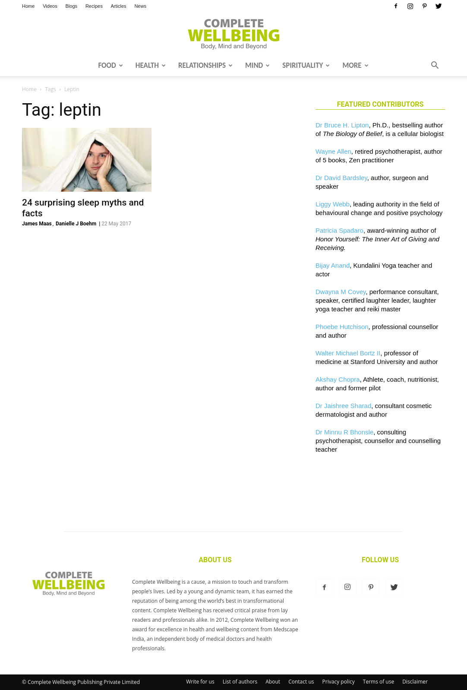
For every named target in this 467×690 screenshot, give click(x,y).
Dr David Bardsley (341, 177)
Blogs (72, 6)
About (272, 681)
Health (151, 65)
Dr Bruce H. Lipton (342, 125)
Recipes (94, 6)
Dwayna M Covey (341, 291)
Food (110, 65)
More (355, 65)
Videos (50, 6)
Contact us (301, 681)
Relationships (205, 65)
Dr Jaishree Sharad (343, 405)
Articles (118, 6)
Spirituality (306, 65)
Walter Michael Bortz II (348, 353)
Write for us (200, 681)
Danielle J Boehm (76, 224)
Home (28, 6)
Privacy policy (338, 681)
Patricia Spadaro (339, 230)
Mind (257, 65)
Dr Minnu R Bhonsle (344, 432)
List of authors (240, 681)
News (140, 6)
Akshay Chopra (338, 379)
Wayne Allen (333, 151)
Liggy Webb (333, 204)
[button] (434, 66)
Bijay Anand (333, 265)
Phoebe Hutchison (342, 326)
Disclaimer (415, 681)
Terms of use (378, 681)
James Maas (37, 224)
